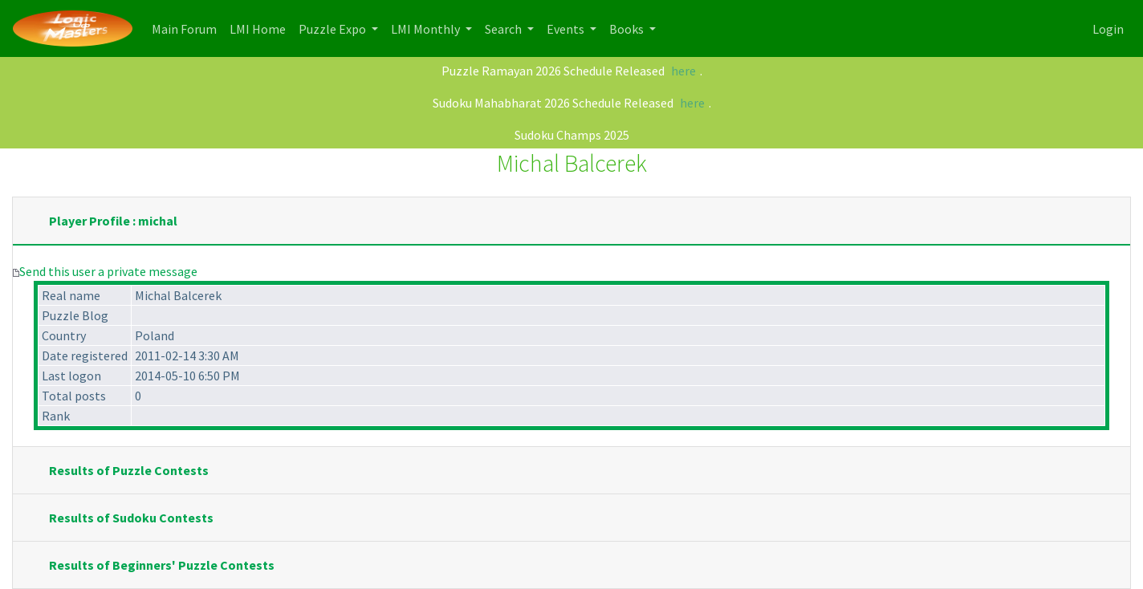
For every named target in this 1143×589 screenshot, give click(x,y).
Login (1108, 29)
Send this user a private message (108, 271)
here (683, 71)
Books (627, 29)
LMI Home (261, 27)
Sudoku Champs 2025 (572, 135)
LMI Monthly (426, 29)
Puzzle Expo (333, 29)
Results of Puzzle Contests (129, 470)
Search (504, 29)
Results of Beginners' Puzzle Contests (162, 565)
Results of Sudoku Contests (131, 518)
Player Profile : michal (113, 221)
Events (567, 29)
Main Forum (187, 27)
